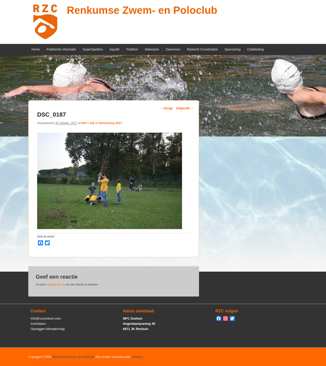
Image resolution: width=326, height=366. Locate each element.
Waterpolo (152, 49)
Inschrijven (38, 323)
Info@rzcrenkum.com (46, 318)
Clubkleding (255, 49)
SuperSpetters (93, 49)
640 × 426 (88, 123)
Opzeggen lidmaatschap (48, 329)
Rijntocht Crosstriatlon (202, 49)
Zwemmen (172, 49)
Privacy (137, 357)
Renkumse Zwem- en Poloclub (142, 10)
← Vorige (166, 108)
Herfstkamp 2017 (110, 123)
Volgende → (185, 108)
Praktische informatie (61, 49)
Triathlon (132, 49)
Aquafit (115, 49)
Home (35, 49)
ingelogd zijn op (55, 284)
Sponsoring (233, 49)
